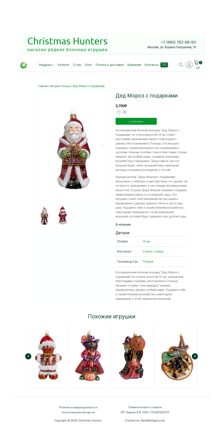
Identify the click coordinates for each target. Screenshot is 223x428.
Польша (148, 261)
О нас (78, 65)
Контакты (152, 65)
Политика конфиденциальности (78, 406)
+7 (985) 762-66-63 (176, 42)
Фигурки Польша (61, 86)
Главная (43, 86)
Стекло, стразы (153, 251)
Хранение (135, 65)
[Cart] (198, 63)
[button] (47, 65)
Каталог (64, 65)
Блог (89, 65)
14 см (146, 241)
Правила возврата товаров (145, 406)
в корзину (136, 121)
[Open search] (181, 65)
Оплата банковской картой (78, 412)
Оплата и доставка (110, 65)
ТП (165, 65)
